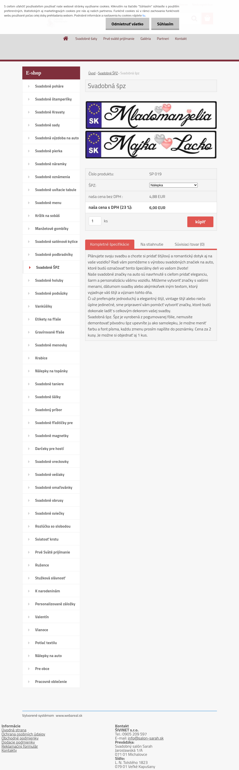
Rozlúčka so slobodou (53, 526)
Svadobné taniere (49, 384)
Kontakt (181, 38)
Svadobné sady (47, 125)
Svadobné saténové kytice (56, 241)
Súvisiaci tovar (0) (189, 244)
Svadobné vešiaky (50, 474)
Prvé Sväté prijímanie (52, 552)
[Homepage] (66, 38)
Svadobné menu (48, 203)
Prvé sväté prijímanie (118, 38)
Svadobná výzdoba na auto (57, 138)
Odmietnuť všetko (126, 24)
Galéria (145, 38)
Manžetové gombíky (51, 228)
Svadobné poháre (49, 86)
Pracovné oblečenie (51, 681)
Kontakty (9, 750)
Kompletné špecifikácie (109, 244)
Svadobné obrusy (49, 500)
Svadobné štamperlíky (53, 99)
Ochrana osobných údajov (23, 734)
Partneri (163, 38)
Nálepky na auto (48, 656)
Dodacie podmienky (18, 742)
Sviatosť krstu (47, 539)
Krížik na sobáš (47, 216)
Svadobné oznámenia (52, 177)
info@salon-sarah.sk (146, 738)
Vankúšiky (43, 306)
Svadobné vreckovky (52, 461)
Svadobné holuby (49, 280)
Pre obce (42, 669)
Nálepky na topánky (51, 371)
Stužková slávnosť (50, 578)
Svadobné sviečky (49, 513)
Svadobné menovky (51, 345)
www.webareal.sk (69, 715)
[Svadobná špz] (151, 103)
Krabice (41, 358)
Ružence (42, 565)
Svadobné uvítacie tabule (55, 190)
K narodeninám (47, 591)
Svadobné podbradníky (54, 254)
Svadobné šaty (86, 38)
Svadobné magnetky (52, 436)
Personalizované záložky (55, 604)
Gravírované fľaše (49, 332)
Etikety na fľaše (48, 319)
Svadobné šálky (48, 397)
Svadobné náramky (51, 164)
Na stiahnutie (152, 244)
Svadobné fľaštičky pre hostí (54, 424)
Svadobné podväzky (51, 293)
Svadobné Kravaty (50, 112)
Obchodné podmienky (20, 738)
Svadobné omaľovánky (53, 487)
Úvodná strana (14, 730)
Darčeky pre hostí (49, 448)
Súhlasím (165, 24)
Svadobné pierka (48, 151)
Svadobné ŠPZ (48, 267)
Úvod (92, 73)
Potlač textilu (46, 643)
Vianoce (41, 630)
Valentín (42, 617)
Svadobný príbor (48, 410)
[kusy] (95, 220)
